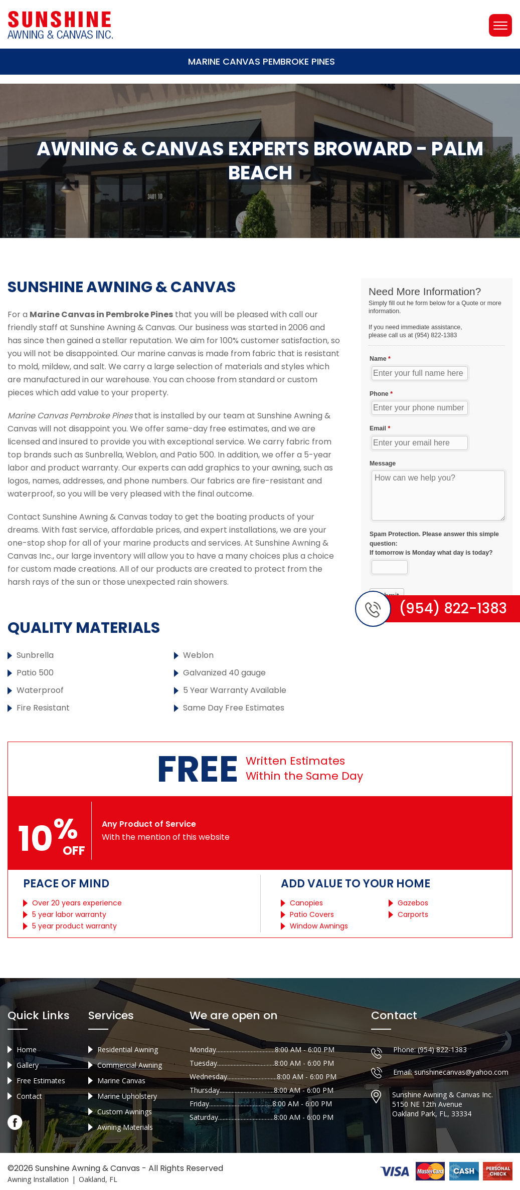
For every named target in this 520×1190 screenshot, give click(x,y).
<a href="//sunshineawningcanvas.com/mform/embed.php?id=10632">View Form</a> (436, 445)
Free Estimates (41, 1080)
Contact (29, 1096)
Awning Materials (125, 1127)
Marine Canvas (121, 1080)
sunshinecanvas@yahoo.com (461, 1072)
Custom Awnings (124, 1111)
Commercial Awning (129, 1065)
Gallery (28, 1065)
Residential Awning (127, 1049)
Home (27, 1049)
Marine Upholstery (127, 1096)
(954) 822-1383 (442, 1049)
